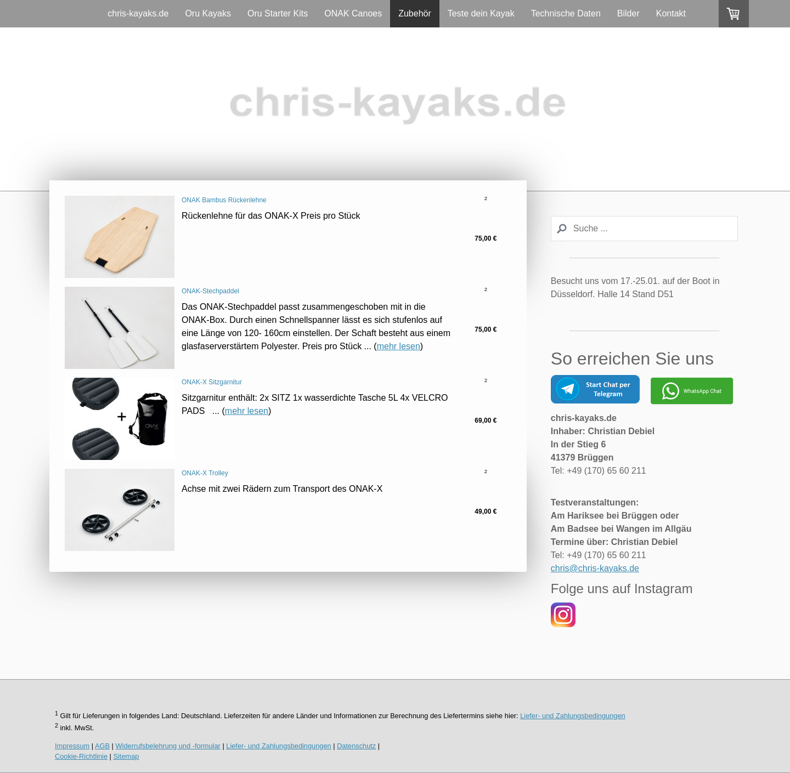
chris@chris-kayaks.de (595, 568)
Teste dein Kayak (481, 13)
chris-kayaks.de (138, 13)
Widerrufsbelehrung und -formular (168, 746)
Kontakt (671, 13)
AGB (102, 746)
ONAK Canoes (353, 13)
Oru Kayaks (208, 13)
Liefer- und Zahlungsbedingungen (572, 716)
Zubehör (414, 13)
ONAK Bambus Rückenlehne (224, 200)
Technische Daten (566, 13)
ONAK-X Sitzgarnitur (212, 382)
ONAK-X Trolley (205, 473)
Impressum (72, 746)
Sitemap (126, 756)
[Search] (644, 228)
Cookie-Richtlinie (81, 756)
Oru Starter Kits (277, 13)
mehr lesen (398, 346)
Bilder (628, 13)
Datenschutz (356, 746)
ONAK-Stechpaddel (210, 291)
